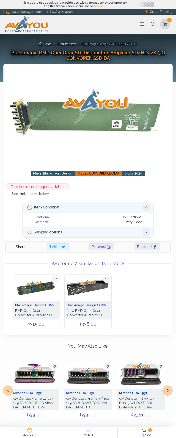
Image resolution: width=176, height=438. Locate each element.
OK (146, 4)
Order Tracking (159, 12)
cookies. (99, 6)
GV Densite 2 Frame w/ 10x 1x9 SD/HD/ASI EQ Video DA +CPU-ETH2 (87, 402)
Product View (67, 44)
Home (45, 44)
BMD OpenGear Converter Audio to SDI (33, 313)
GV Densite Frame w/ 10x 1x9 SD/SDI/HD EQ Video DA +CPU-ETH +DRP (34, 402)
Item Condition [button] (88, 207)
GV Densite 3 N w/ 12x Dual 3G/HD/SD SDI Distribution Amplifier (136, 402)
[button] (153, 24)
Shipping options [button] (88, 232)
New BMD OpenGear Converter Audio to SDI (85, 313)
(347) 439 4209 (59, 12)
